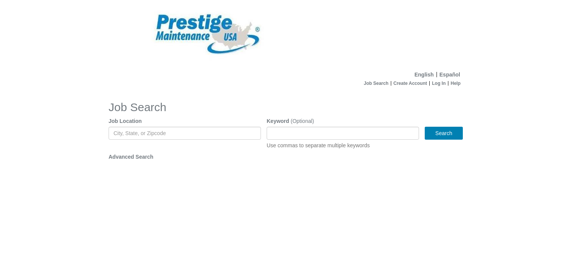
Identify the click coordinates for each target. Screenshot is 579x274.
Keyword (278, 121)
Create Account (410, 83)
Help (456, 83)
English (424, 75)
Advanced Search (131, 157)
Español (450, 75)
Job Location (125, 121)
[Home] (289, 34)
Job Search (376, 83)
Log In (439, 83)
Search (443, 133)
